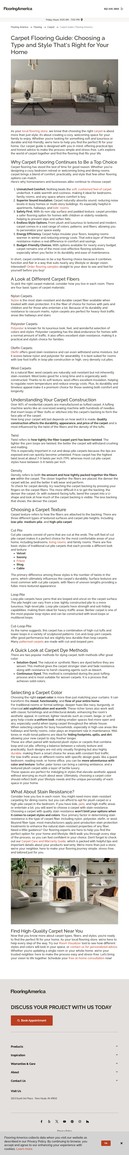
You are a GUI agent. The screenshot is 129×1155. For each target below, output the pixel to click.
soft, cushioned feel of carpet (91, 189)
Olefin (15, 352)
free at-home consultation (86, 958)
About (64, 1072)
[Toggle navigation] (122, 9)
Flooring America (19, 27)
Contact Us (64, 1081)
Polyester (17, 328)
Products (64, 1046)
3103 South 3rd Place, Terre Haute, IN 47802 (34, 1098)
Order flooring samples (43, 266)
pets (82, 804)
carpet (98, 131)
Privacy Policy (64, 1131)
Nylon (15, 300)
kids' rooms (61, 208)
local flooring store (35, 131)
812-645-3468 (111, 9)
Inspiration (64, 1055)
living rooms (57, 542)
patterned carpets (31, 641)
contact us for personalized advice (93, 947)
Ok (105, 1143)
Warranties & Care (64, 1063)
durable (16, 753)
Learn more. (24, 1149)
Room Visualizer (70, 943)
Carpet (50, 27)
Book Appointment (31, 1020)
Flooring (38, 27)
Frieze (21, 560)
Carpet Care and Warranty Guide (44, 841)
